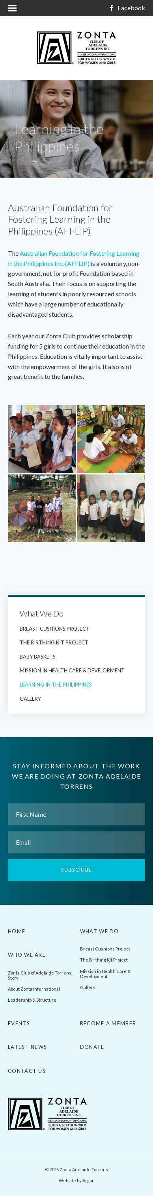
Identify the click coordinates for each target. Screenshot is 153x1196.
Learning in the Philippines (56, 684)
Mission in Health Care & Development (72, 670)
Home (16, 931)
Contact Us (27, 1071)
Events (19, 1023)
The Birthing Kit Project (54, 642)
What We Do (41, 613)
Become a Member (108, 1023)
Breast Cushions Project (55, 629)
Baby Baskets (38, 656)
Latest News (27, 1047)
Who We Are (27, 955)
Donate (92, 1047)
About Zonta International (34, 988)
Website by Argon (77, 1180)
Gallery (30, 699)
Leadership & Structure (32, 999)
